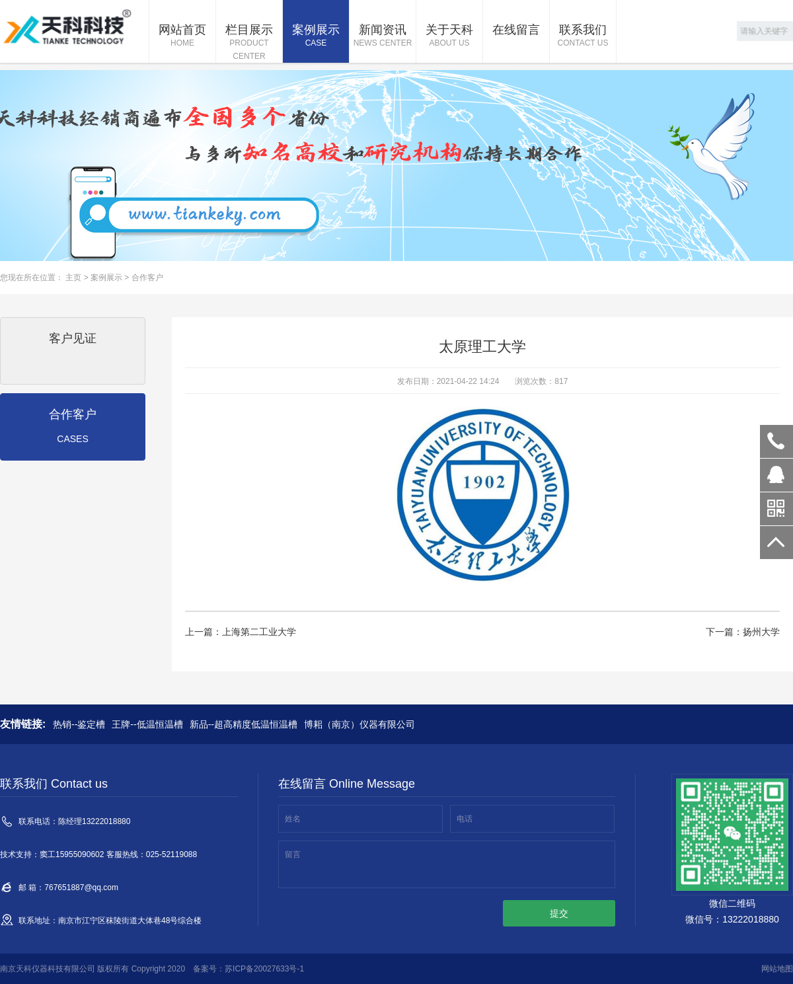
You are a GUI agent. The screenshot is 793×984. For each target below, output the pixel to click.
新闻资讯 (383, 36)
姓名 (293, 818)
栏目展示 (249, 43)
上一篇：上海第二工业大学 (240, 631)
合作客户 (147, 277)
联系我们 (583, 36)
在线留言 (516, 29)
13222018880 (776, 441)
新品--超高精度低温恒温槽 (243, 724)
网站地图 (777, 968)
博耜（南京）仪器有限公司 (359, 724)
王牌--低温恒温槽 (147, 724)
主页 (73, 277)
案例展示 (316, 36)
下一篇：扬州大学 (743, 631)
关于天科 (449, 36)
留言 (293, 854)
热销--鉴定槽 (79, 724)
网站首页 (182, 36)
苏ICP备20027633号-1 (264, 968)
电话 (464, 818)
